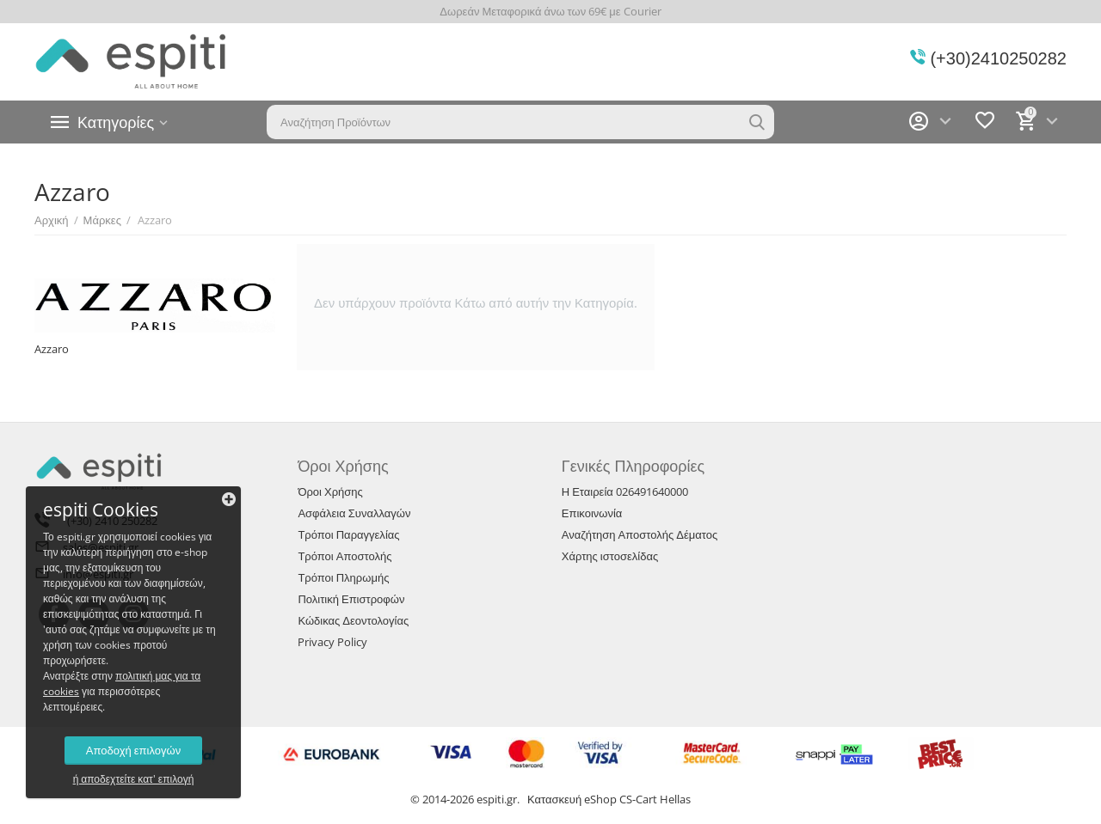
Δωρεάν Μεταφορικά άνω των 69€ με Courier (550, 11)
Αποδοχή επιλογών (133, 750)
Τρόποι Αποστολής (344, 556)
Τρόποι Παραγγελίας (348, 534)
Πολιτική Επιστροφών (351, 599)
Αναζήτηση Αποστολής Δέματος (640, 534)
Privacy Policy (332, 642)
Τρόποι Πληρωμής (343, 577)
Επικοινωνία (592, 513)
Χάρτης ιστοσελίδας (610, 556)
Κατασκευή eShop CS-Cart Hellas (609, 799)
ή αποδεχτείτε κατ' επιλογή (133, 779)
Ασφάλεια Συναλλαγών (354, 513)
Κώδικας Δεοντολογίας (353, 620)
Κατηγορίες (115, 122)
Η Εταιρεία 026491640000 (625, 491)
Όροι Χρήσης (330, 491)
